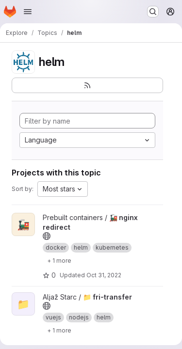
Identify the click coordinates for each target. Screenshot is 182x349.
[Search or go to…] (153, 11)
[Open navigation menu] (27, 11)
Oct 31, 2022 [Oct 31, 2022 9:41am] (103, 275)
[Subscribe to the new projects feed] (87, 85)
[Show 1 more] (59, 260)
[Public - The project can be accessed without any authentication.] (46, 236)
